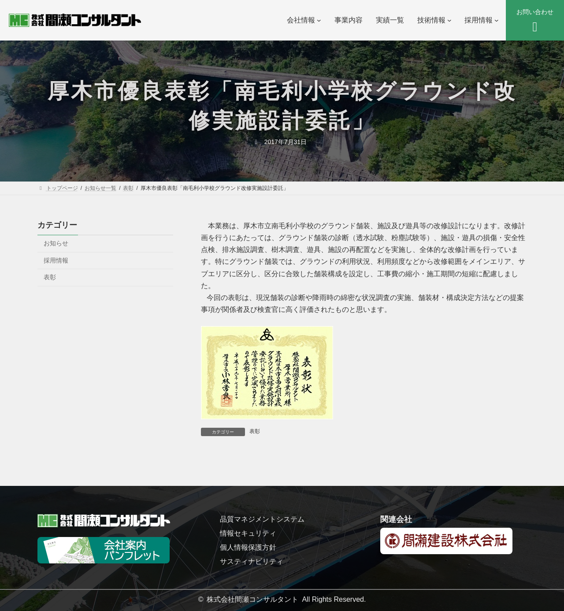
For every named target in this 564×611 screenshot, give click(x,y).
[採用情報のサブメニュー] (496, 20)
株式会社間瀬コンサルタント (252, 599)
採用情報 (56, 259)
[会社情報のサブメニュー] (319, 20)
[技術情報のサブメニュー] (449, 20)
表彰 (254, 431)
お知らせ (56, 243)
